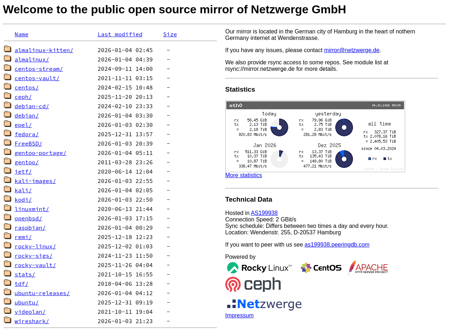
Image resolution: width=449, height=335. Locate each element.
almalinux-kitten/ (44, 50)
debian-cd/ (32, 106)
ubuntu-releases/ (42, 293)
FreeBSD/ (28, 143)
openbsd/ (28, 218)
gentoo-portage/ (41, 152)
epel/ (23, 124)
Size (170, 34)
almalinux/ (32, 59)
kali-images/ (35, 180)
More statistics (243, 175)
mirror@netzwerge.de (352, 50)
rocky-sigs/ (34, 255)
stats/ (25, 274)
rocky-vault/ (35, 265)
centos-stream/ (39, 68)
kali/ (23, 190)
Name (21, 34)
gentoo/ (27, 162)
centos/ (27, 87)
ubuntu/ (27, 302)
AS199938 (264, 213)
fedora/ (27, 134)
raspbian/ (30, 227)
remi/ (23, 236)
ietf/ (23, 171)
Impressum (239, 315)
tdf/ (21, 283)
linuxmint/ (32, 208)
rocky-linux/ (35, 246)
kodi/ (23, 199)
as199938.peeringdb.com (337, 245)
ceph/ (23, 96)
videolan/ (30, 311)
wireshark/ (32, 321)
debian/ (27, 115)
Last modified (119, 34)
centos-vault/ (37, 78)
